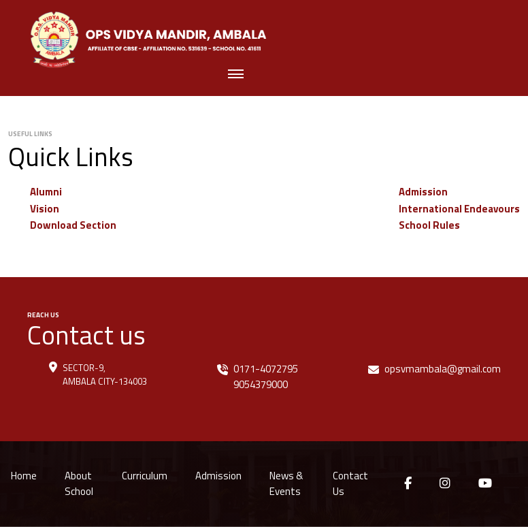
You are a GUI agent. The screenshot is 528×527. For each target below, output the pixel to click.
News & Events (286, 483)
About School (79, 483)
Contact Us (350, 483)
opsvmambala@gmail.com (442, 369)
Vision (44, 209)
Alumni (46, 191)
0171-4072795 (265, 369)
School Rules (429, 225)
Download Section (73, 225)
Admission (423, 191)
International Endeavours (459, 209)
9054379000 (260, 384)
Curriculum (144, 475)
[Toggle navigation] (236, 75)
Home (24, 475)
